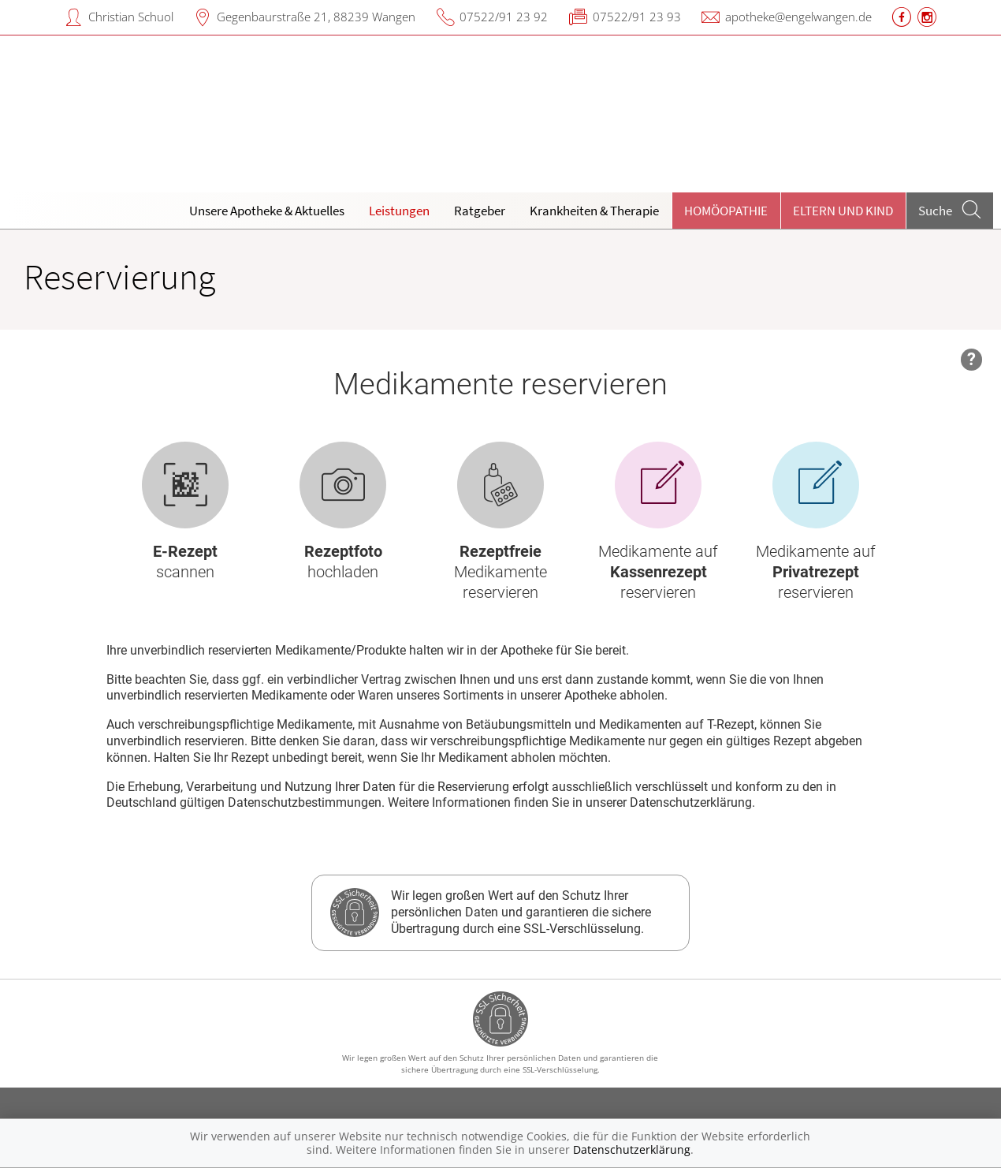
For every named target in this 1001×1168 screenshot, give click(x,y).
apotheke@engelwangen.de (798, 16)
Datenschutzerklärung (631, 1149)
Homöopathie (726, 210)
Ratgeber (479, 210)
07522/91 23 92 (504, 16)
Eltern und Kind (843, 210)
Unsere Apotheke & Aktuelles (266, 210)
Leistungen (399, 210)
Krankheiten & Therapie (594, 210)
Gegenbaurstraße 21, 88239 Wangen (316, 16)
